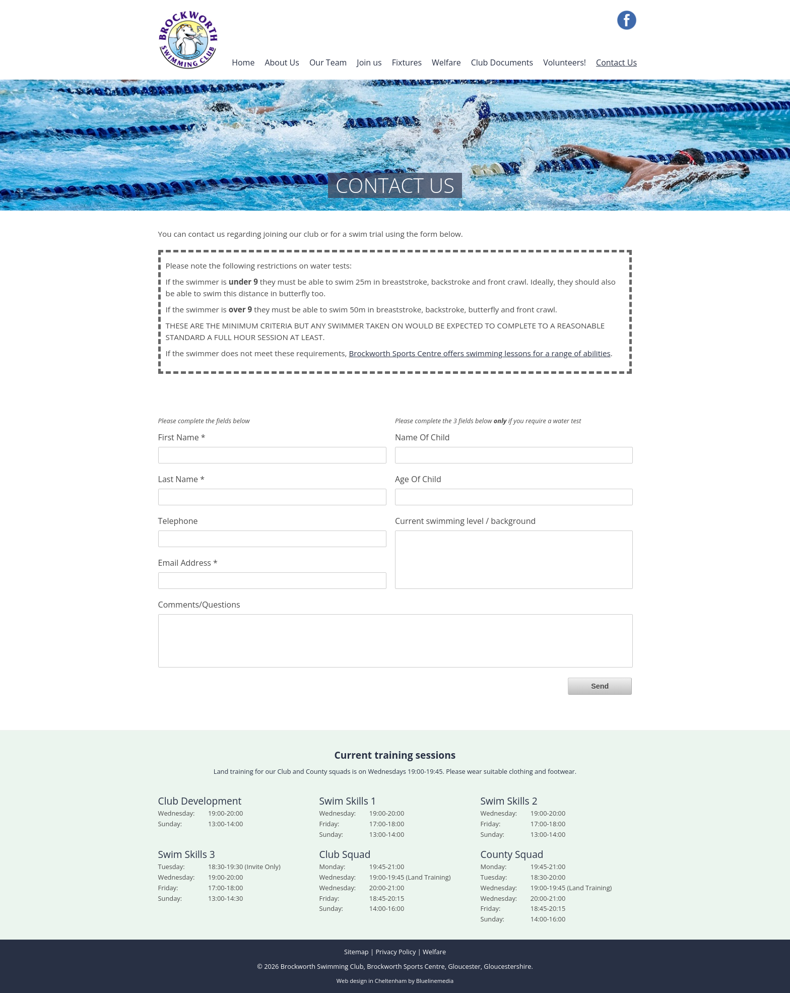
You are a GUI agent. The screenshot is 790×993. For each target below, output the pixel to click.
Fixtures (407, 62)
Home (243, 62)
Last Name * (181, 479)
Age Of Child (418, 479)
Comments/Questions (199, 604)
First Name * (182, 437)
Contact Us (616, 62)
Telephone (178, 520)
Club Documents (502, 62)
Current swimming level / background (465, 520)
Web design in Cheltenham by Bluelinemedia (395, 980)
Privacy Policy (395, 951)
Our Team (328, 62)
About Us (282, 62)
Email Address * (188, 562)
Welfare (446, 62)
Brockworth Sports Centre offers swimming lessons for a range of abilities (479, 353)
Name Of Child (422, 437)
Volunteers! (564, 62)
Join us (369, 62)
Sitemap (356, 951)
